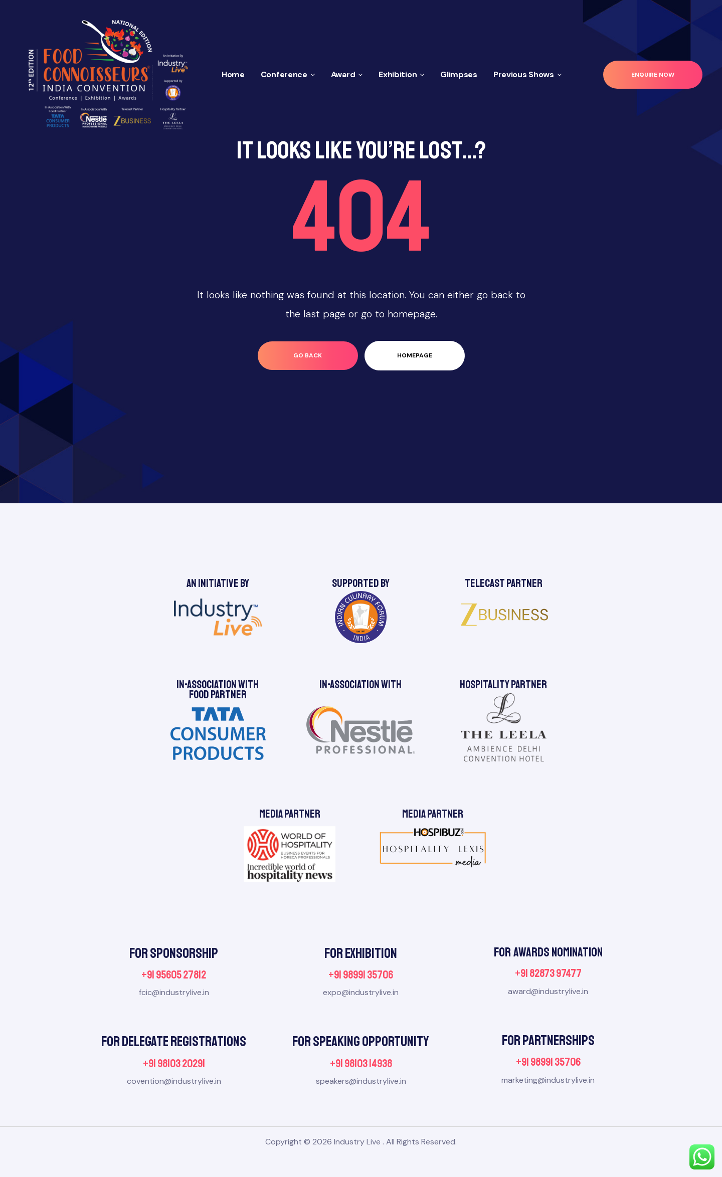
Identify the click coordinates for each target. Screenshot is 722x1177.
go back (307, 355)
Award (347, 74)
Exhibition (401, 74)
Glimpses (458, 74)
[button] (652, 75)
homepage (414, 355)
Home (233, 74)
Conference (288, 74)
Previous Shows (527, 74)
